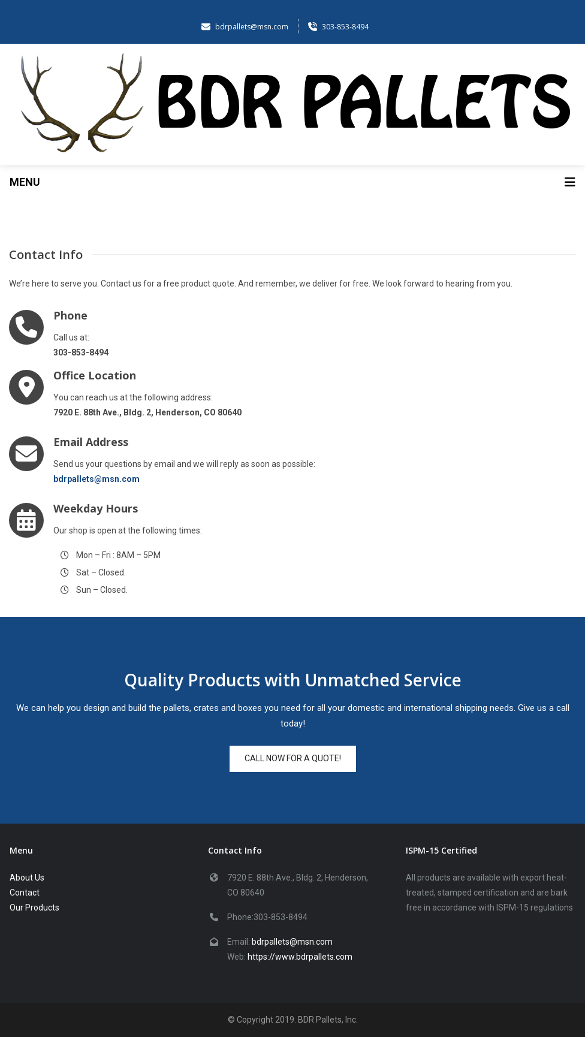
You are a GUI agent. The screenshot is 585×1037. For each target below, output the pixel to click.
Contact (25, 892)
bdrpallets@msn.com (292, 941)
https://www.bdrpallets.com (300, 956)
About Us (27, 877)
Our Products (34, 907)
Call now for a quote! (293, 758)
